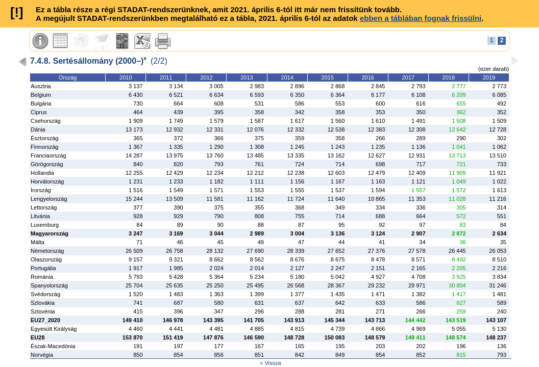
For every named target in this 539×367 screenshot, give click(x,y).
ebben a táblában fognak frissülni (420, 18)
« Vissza (270, 363)
